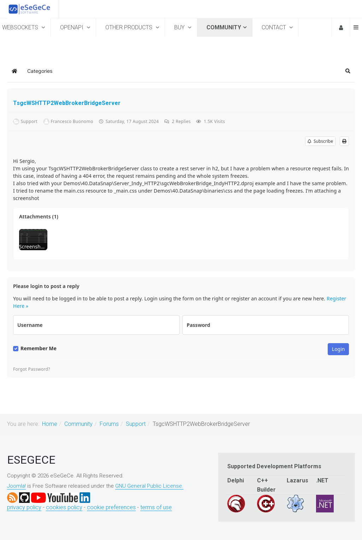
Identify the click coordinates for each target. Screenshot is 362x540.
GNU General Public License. (149, 486)
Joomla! (16, 486)
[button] (348, 71)
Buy (180, 27)
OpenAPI (72, 27)
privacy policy (24, 507)
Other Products (129, 27)
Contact (274, 27)
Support (136, 424)
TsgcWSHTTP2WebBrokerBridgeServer (67, 103)
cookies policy (64, 507)
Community (223, 27)
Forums (109, 424)
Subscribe (320, 141)
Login (340, 27)
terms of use (156, 507)
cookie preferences (111, 507)
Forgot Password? (31, 369)
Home (49, 424)
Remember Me (39, 348)
